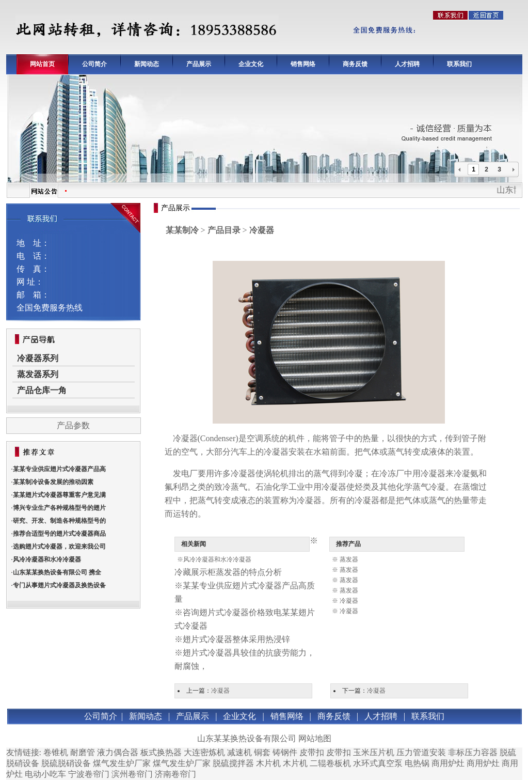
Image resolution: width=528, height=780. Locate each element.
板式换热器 (161, 752)
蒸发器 (349, 559)
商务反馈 (355, 64)
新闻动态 (146, 64)
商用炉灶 (448, 763)
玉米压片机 (373, 752)
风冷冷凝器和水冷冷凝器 (47, 559)
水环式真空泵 (378, 763)
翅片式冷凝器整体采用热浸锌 (236, 639)
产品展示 (198, 64)
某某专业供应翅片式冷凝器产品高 (59, 469)
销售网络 (303, 64)
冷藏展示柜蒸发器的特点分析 (228, 572)
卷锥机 (55, 752)
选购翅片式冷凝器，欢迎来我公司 (59, 546)
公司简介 (94, 64)
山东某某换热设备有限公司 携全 (57, 572)
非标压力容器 (473, 752)
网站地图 (314, 738)
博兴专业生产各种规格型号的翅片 (59, 507)
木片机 (268, 763)
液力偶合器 (117, 752)
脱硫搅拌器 (233, 763)
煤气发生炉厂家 (122, 763)
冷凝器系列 (37, 358)
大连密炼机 (204, 752)
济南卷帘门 (175, 774)
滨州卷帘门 (132, 774)
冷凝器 (185, 438)
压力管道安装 (421, 752)
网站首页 (42, 64)
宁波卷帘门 (88, 774)
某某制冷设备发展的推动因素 (53, 482)
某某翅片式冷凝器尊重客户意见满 (59, 494)
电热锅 (417, 763)
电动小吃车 (45, 774)
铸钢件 (285, 752)
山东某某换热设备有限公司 (246, 738)
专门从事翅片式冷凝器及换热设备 (59, 585)
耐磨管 (82, 752)
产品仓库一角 (42, 390)
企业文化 (250, 64)
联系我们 (459, 64)
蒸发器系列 (37, 374)
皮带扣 (311, 752)
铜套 (262, 752)
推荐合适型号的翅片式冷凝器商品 (59, 533)
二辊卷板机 (330, 763)
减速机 (239, 752)
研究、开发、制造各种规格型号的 (59, 520)
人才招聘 (407, 64)
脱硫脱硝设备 (66, 763)
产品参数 (73, 425)
